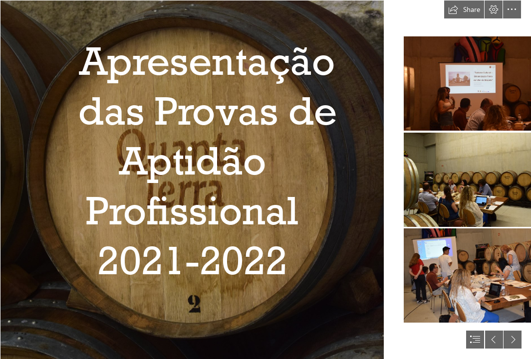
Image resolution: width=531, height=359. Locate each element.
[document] (265, 179)
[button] (464, 9)
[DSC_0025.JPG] (191, 179)
